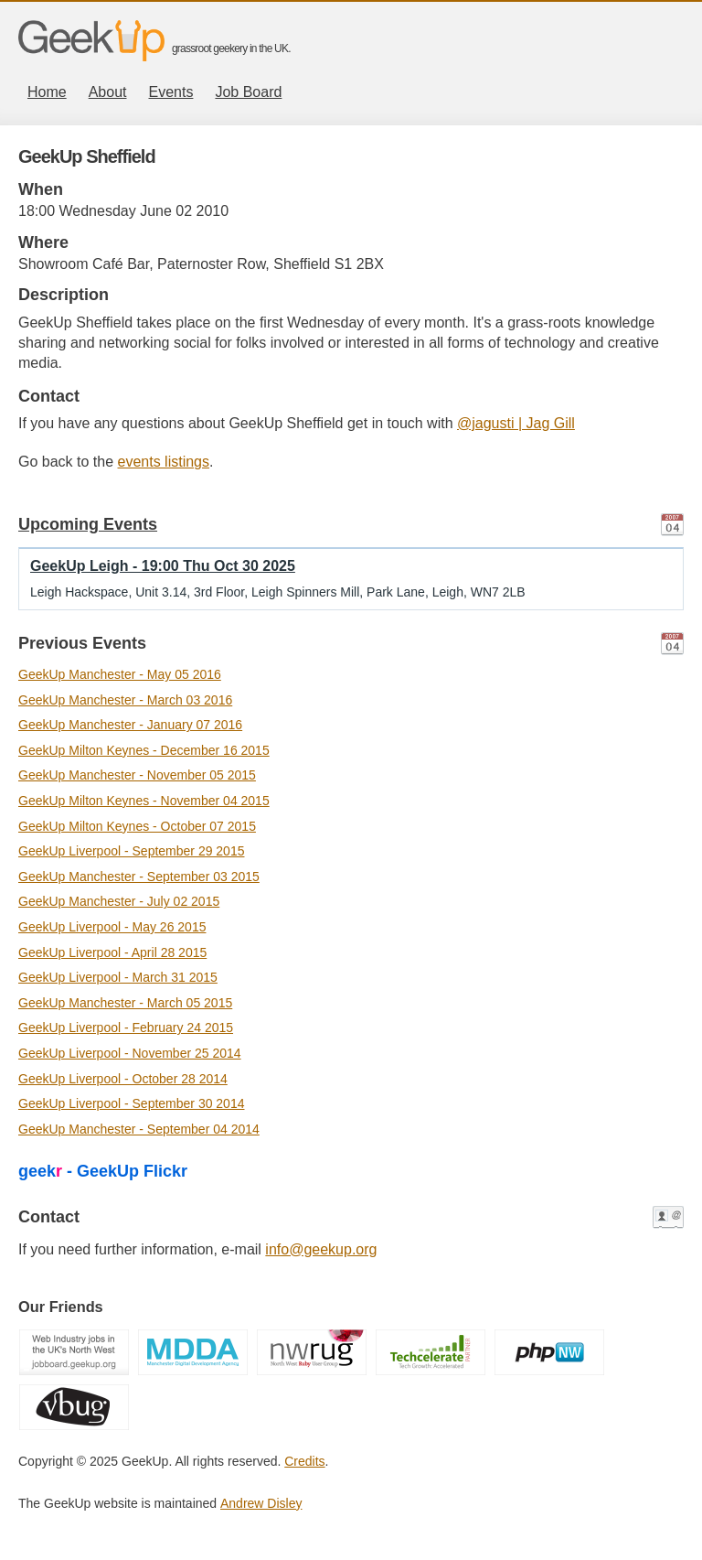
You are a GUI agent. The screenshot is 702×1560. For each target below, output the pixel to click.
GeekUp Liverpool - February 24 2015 (125, 1027)
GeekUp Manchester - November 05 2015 (137, 775)
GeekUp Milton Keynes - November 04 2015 (144, 800)
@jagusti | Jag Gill (516, 423)
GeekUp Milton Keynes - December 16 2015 (144, 750)
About (108, 92)
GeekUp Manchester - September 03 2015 (139, 876)
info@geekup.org (321, 1249)
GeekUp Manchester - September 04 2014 (139, 1129)
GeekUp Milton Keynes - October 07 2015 (137, 826)
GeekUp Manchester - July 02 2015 (118, 901)
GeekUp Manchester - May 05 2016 (119, 674)
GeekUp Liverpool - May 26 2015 (112, 927)
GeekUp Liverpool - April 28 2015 (112, 952)
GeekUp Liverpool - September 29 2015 (131, 851)
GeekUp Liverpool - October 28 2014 (123, 1078)
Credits (304, 1461)
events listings (164, 461)
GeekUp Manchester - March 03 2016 (125, 700)
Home (47, 92)
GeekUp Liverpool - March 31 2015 (118, 977)
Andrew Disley (261, 1503)
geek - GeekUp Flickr (102, 1171)
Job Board (248, 92)
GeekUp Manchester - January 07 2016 (130, 724)
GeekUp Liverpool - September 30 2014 (131, 1103)
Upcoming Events (87, 524)
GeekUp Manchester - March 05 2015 (125, 1002)
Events (171, 92)
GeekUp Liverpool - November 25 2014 (129, 1053)
